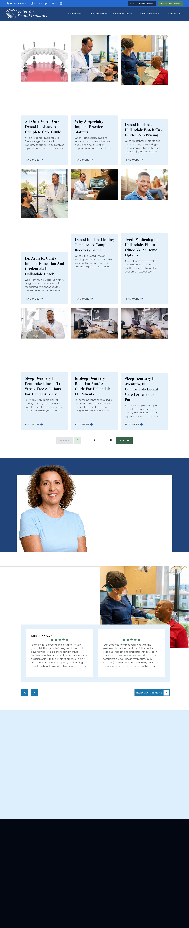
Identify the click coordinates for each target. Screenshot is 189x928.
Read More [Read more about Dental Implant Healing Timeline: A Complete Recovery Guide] (82, 298)
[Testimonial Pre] (24, 692)
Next (123, 440)
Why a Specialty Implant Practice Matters (89, 126)
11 (112, 439)
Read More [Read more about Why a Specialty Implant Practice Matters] (82, 160)
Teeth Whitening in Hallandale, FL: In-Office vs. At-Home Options (141, 247)
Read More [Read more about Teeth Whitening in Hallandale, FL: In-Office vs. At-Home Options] (132, 298)
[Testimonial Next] (34, 692)
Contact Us (175, 13)
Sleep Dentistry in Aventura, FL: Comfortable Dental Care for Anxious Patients (141, 389)
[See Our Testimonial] (17, 3)
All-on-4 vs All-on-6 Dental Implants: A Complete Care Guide (43, 126)
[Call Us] (36, 3)
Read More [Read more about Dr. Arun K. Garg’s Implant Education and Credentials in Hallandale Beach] (32, 298)
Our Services (98, 13)
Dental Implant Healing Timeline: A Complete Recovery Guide (94, 244)
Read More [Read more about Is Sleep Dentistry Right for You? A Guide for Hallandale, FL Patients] (82, 424)
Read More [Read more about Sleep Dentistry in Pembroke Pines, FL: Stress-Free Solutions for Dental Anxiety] (32, 424)
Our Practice (75, 13)
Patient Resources (150, 13)
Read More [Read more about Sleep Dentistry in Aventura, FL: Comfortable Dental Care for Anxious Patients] (132, 424)
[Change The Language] (50, 3)
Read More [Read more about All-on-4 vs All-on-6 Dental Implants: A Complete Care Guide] (32, 160)
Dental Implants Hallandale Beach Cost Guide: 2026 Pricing (144, 129)
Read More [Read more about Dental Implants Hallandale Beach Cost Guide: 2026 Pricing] (132, 160)
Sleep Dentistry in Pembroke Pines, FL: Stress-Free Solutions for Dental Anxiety (43, 386)
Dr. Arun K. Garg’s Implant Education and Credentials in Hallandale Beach (44, 266)
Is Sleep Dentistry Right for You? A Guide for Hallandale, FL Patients (93, 386)
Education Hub (122, 13)
